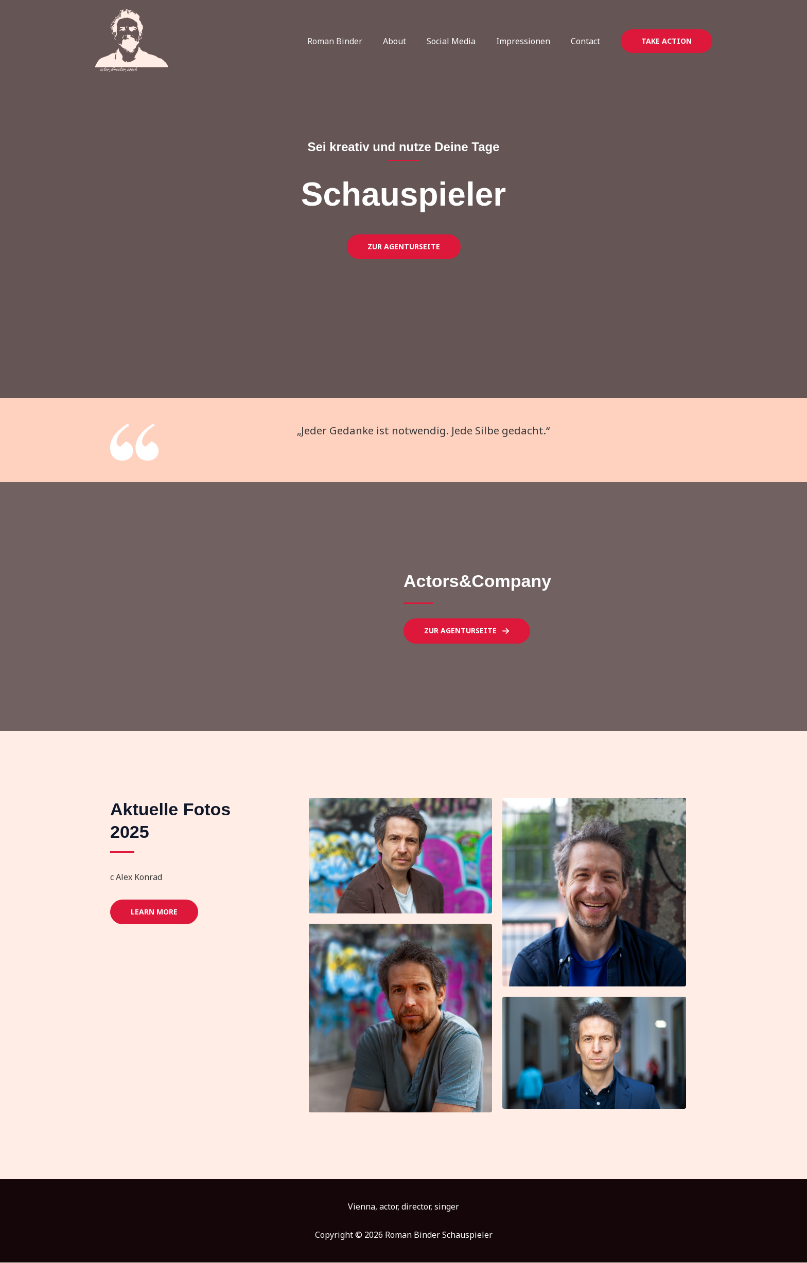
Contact (587, 41)
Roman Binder (353, 41)
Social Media (461, 41)
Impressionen (529, 41)
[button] (666, 41)
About (408, 41)
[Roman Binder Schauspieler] (131, 40)
